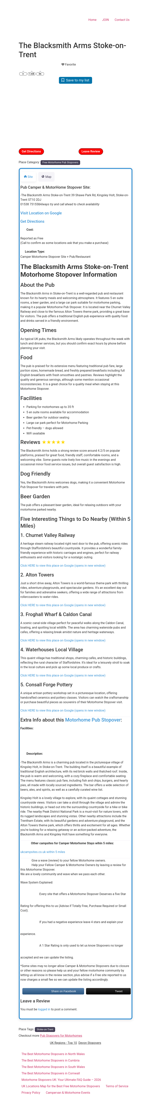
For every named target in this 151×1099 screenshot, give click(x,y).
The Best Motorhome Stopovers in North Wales (53, 1054)
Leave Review (91, 151)
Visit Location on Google (41, 213)
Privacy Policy (31, 1092)
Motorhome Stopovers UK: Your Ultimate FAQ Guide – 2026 (61, 1080)
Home (92, 20)
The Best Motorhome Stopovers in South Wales (53, 1067)
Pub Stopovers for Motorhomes (61, 1035)
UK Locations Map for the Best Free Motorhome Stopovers (61, 1086)
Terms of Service (117, 1086)
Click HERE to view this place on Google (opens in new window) (63, 565)
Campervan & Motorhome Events (68, 1092)
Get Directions (31, 151)
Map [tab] (46, 177)
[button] (27, 116)
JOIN (105, 20)
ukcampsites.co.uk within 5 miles (42, 852)
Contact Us (122, 20)
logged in (44, 1009)
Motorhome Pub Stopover (93, 720)
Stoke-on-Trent (45, 1029)
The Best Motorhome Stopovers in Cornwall (51, 1073)
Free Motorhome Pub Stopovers (60, 162)
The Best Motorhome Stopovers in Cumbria (51, 1060)
